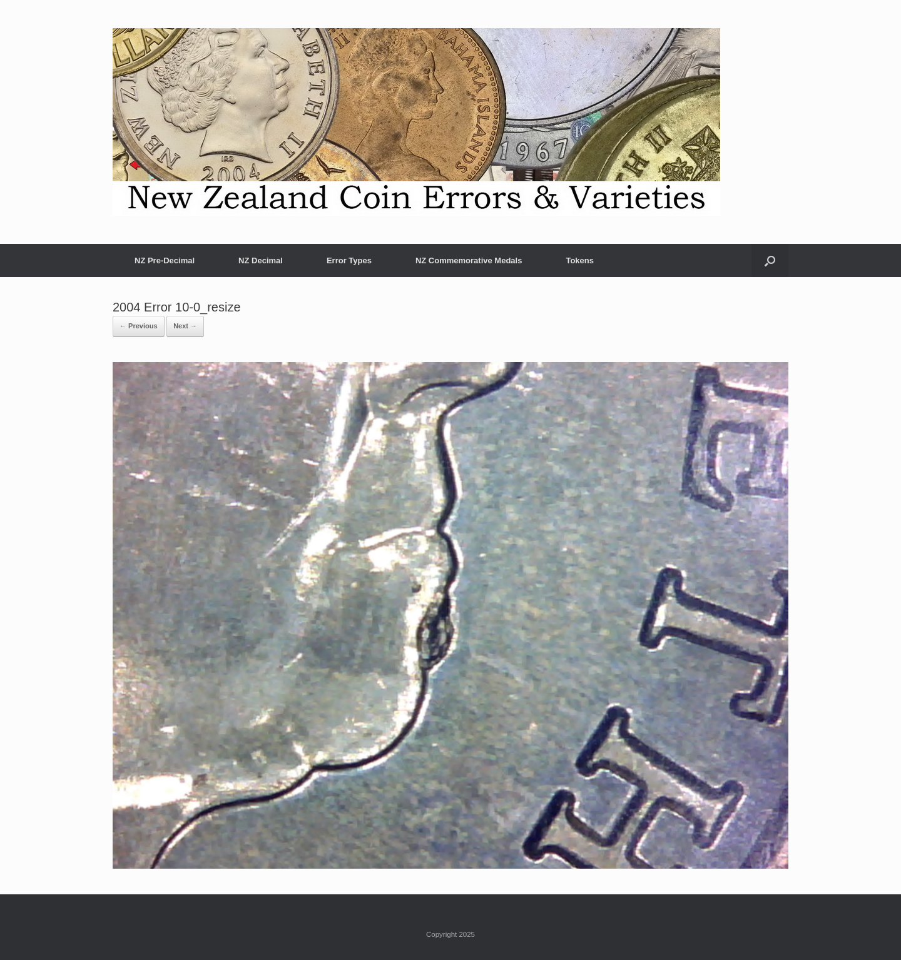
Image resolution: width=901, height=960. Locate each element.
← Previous (139, 326)
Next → (185, 326)
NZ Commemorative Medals (468, 260)
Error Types (349, 260)
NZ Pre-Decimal (165, 260)
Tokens (580, 260)
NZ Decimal (260, 260)
